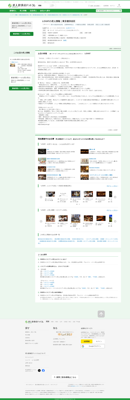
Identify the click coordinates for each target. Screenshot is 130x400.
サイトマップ (54, 384)
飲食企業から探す (30, 340)
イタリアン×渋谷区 (49, 271)
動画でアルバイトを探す (31, 343)
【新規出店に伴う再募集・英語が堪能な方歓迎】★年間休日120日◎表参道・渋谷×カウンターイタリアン (61, 152)
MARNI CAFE (92, 158)
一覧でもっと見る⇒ (112, 186)
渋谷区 (76, 277)
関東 (16, 15)
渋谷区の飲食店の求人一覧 (54, 15)
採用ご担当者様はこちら (66, 377)
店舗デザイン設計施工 (68, 390)
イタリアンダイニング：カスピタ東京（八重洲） (101, 175)
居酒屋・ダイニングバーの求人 (109, 239)
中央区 (95, 277)
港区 (89, 277)
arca (48, 149)
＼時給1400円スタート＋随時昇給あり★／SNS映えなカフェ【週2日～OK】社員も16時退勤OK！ (61, 162)
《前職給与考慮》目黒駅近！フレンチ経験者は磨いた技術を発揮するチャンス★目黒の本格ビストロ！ (61, 170)
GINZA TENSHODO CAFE (53, 158)
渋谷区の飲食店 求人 (78, 239)
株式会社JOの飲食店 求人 (45, 239)
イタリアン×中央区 (49, 275)
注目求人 (33, 11)
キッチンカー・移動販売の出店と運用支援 (77, 392)
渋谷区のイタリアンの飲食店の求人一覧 (72, 15)
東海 (56, 321)
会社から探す (45, 11)
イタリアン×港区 (48, 273)
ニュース (27, 360)
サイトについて (29, 357)
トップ (11, 15)
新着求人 (13, 11)
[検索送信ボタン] (120, 11)
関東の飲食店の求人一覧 (25, 15)
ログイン (99, 341)
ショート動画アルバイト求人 (67, 394)
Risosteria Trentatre (94, 167)
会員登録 (87, 341)
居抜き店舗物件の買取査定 (52, 392)
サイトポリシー (30, 384)
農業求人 (50, 394)
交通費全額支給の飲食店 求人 (66, 241)
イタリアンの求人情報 (92, 239)
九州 (61, 321)
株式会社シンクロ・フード (76, 386)
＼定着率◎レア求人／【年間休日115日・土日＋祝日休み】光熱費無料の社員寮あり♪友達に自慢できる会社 (103, 178)
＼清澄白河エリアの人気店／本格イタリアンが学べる (102, 170)
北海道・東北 (67, 321)
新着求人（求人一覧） (31, 332)
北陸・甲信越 (76, 321)
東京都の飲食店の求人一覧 (39, 15)
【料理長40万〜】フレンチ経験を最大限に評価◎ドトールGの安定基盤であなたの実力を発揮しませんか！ (61, 178)
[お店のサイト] (70, 28)
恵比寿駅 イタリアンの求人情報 (86, 241)
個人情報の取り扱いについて (42, 384)
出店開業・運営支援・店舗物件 (47, 390)
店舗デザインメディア (37, 394)
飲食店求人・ (86, 390)
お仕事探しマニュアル (59, 339)
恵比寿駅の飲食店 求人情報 (62, 239)
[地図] (64, 40)
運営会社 (27, 365)
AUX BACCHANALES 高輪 (54, 175)
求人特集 (23, 11)
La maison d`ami (51, 167)
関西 (52, 321)
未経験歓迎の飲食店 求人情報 (48, 241)
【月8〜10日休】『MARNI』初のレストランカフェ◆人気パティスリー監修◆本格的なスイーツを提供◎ (103, 162)
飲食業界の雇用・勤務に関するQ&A (62, 344)
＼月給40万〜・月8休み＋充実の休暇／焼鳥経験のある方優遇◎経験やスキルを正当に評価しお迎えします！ (103, 152)
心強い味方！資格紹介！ (59, 341)
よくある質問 (35, 360)
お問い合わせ (28, 363)
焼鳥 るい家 (92, 149)
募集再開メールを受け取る (21, 34)
